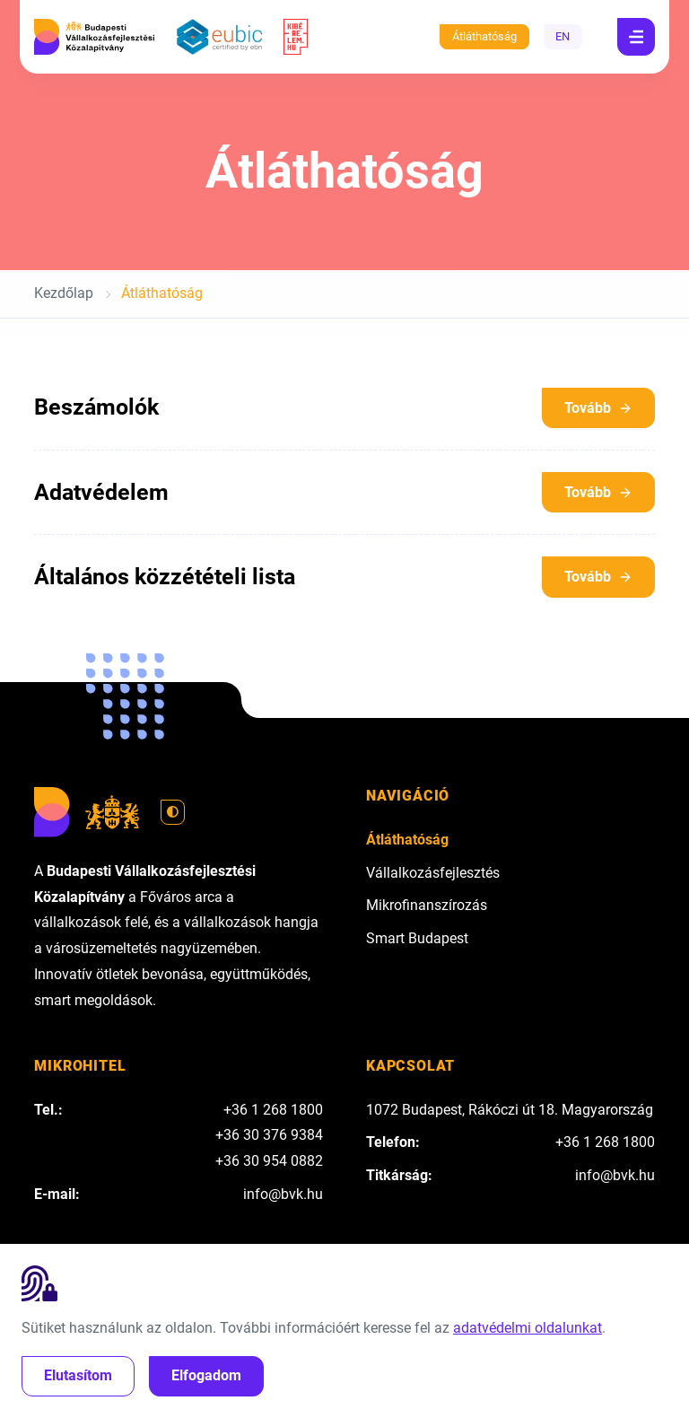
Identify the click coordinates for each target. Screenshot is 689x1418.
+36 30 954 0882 (269, 1160)
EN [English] (562, 36)
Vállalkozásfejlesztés (433, 872)
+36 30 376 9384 (269, 1134)
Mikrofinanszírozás (426, 905)
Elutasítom (78, 1375)
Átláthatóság (484, 36)
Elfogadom (206, 1375)
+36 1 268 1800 (273, 1109)
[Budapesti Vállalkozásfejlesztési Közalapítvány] (94, 37)
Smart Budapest (417, 938)
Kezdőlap (63, 293)
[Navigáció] (636, 37)
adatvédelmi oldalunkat (527, 1327)
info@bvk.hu (283, 1194)
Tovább (598, 407)
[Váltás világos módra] (173, 812)
